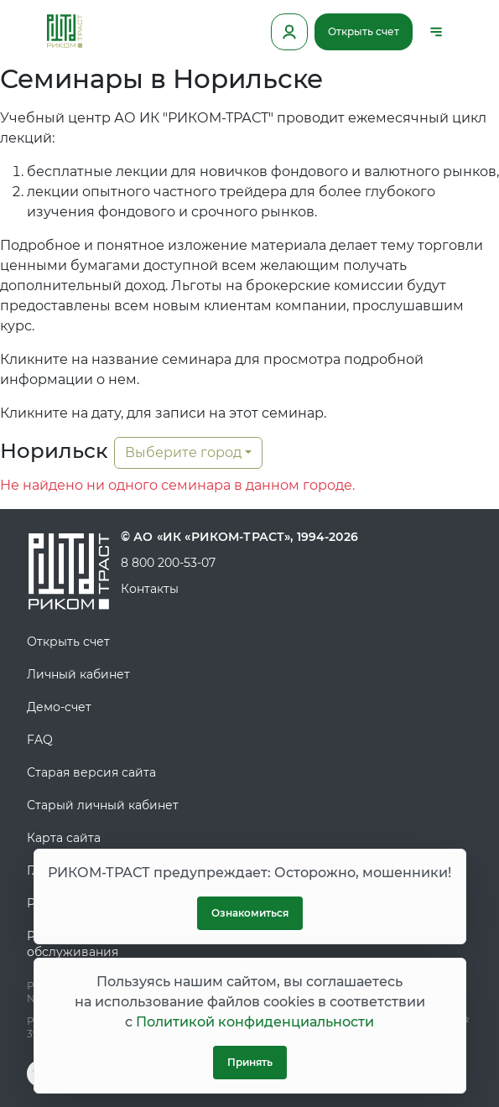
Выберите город (183, 452)
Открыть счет (363, 31)
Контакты (150, 588)
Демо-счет (59, 707)
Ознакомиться (249, 913)
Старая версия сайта (91, 772)
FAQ (40, 739)
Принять (250, 1062)
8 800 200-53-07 (168, 562)
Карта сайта (64, 837)
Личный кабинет (78, 674)
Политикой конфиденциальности (255, 1022)
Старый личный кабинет (103, 805)
